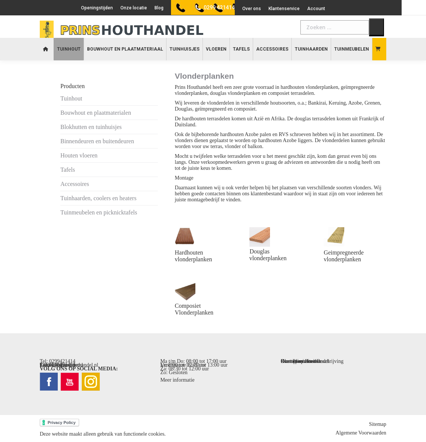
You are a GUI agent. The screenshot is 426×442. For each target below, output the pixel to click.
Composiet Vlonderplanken (194, 309)
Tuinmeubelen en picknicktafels (98, 212)
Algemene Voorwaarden (361, 433)
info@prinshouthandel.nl (72, 365)
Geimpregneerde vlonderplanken (344, 255)
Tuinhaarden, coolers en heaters (98, 198)
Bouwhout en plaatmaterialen (95, 112)
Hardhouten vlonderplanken (193, 255)
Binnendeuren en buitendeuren (97, 141)
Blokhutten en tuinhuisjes (91, 127)
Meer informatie (177, 380)
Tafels (67, 169)
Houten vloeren (79, 155)
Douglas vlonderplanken (268, 254)
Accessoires (74, 184)
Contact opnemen (299, 361)
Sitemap (377, 424)
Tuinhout (71, 98)
